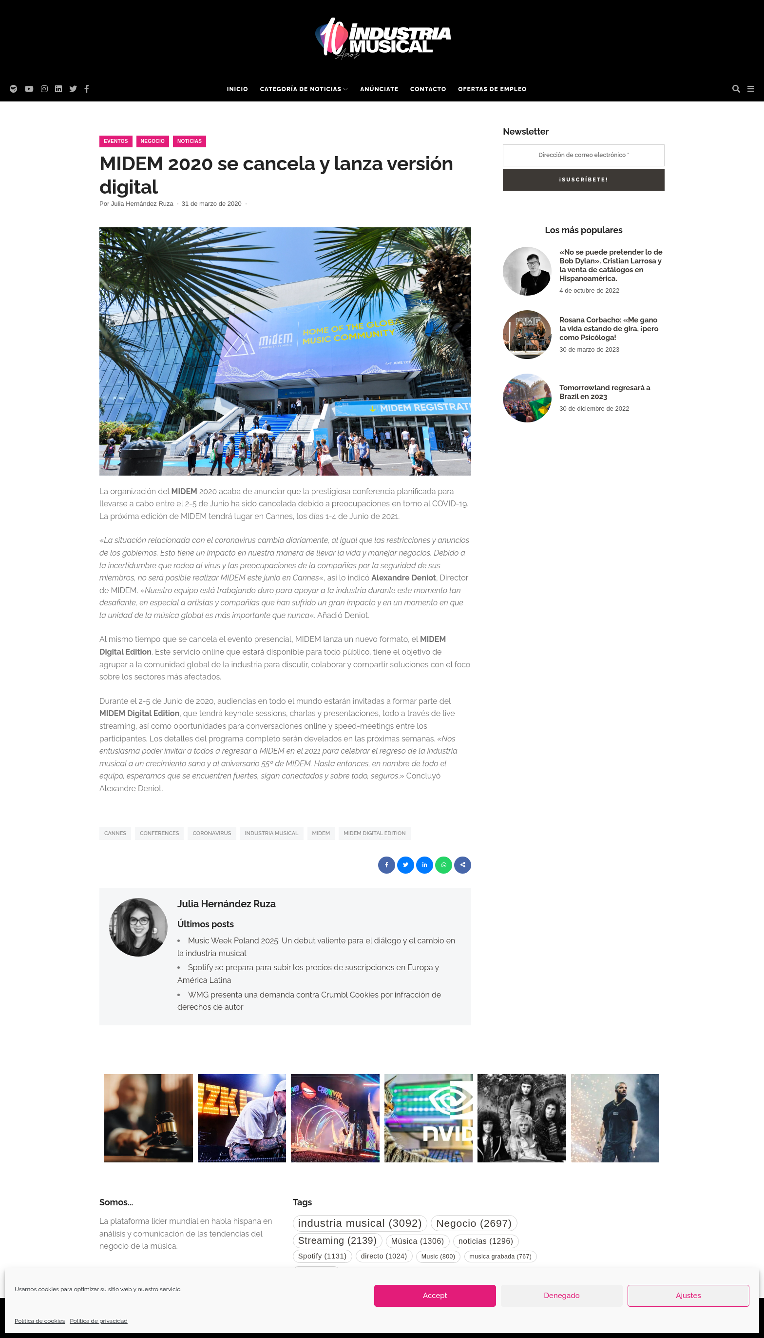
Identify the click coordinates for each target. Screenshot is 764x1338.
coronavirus (211, 833)
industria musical (272, 833)
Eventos (116, 141)
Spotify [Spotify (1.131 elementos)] (322, 1256)
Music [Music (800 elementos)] (438, 1256)
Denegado (561, 1295)
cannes (115, 833)
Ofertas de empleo (492, 89)
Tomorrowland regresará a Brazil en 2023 (604, 392)
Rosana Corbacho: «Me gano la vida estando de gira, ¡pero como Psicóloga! (608, 329)
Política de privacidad (98, 1321)
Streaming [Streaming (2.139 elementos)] (337, 1240)
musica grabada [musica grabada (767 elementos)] (501, 1256)
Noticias (189, 141)
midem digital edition (374, 833)
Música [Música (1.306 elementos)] (417, 1241)
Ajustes (688, 1295)
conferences (159, 833)
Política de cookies (40, 1321)
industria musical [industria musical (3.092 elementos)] (360, 1223)
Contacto (428, 89)
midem (321, 833)
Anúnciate (379, 89)
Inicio (237, 89)
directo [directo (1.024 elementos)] (384, 1256)
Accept (435, 1295)
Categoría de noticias (301, 89)
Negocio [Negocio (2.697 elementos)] (474, 1223)
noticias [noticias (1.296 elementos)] (486, 1241)
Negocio (153, 141)
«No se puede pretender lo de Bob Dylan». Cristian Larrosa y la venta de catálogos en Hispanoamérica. (610, 265)
